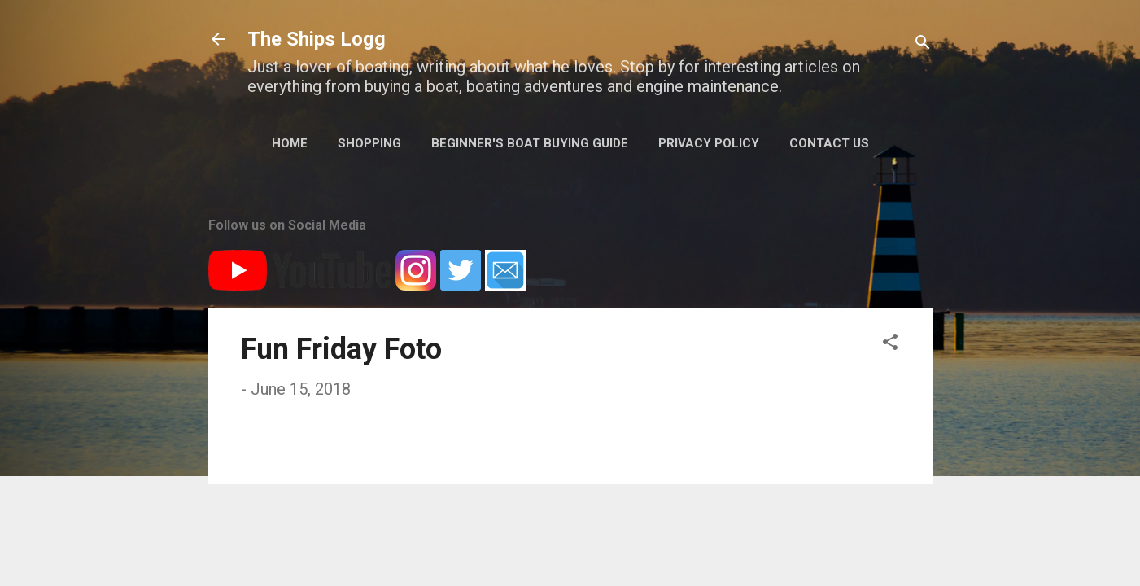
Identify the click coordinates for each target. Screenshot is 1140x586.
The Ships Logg (316, 39)
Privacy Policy (708, 143)
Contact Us (829, 143)
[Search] (923, 44)
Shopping (369, 143)
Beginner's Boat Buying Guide (529, 143)
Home (290, 143)
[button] (890, 344)
